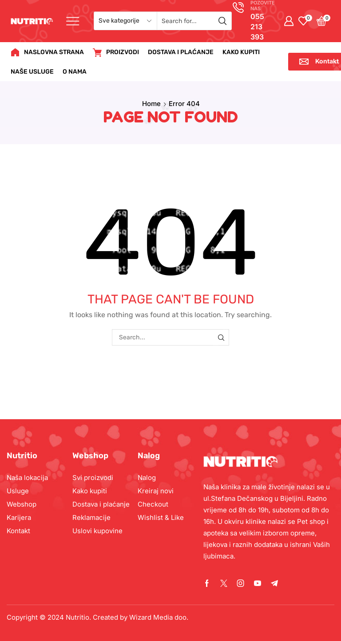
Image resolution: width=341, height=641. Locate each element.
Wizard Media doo (157, 617)
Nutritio (77, 617)
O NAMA (75, 71)
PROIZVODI (116, 52)
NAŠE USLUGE (32, 71)
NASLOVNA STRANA (47, 52)
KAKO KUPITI (241, 52)
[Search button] (222, 21)
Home (151, 103)
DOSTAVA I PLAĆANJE (181, 52)
